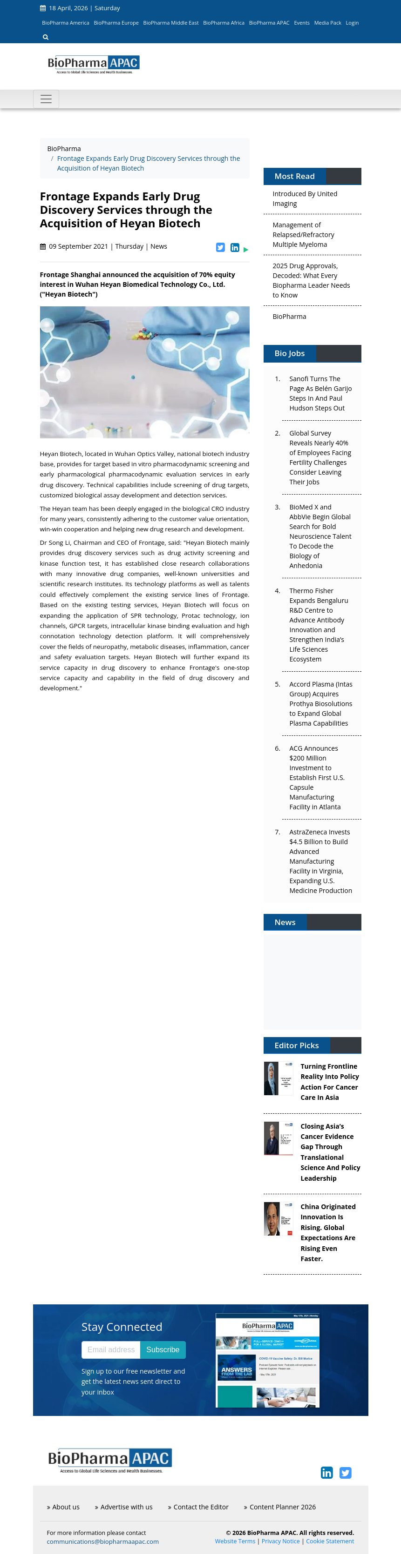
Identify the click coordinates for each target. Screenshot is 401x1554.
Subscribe (162, 1350)
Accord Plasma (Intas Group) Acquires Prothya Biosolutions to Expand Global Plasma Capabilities (321, 703)
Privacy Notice (281, 1541)
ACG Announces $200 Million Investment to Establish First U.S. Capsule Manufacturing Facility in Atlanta (317, 777)
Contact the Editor (198, 1506)
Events (302, 22)
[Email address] (111, 1350)
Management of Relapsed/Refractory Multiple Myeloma (303, 237)
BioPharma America (65, 22)
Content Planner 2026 (280, 1506)
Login (352, 22)
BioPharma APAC (269, 22)
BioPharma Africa (224, 22)
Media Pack (327, 22)
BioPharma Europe (116, 22)
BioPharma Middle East (171, 22)
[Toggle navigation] (46, 99)
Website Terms (235, 1541)
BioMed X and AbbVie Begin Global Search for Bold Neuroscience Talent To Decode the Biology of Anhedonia (321, 536)
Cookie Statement (330, 1541)
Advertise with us (124, 1506)
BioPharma (64, 148)
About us (63, 1506)
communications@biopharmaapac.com (103, 1541)
